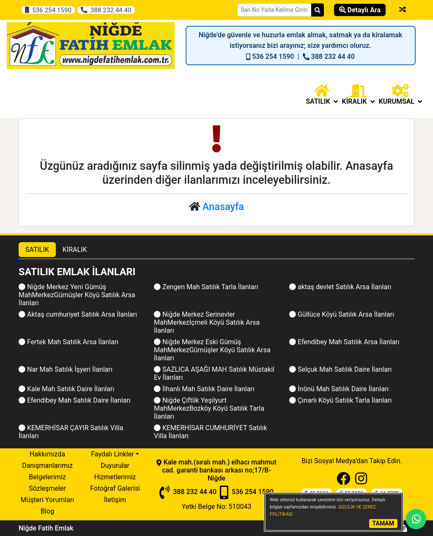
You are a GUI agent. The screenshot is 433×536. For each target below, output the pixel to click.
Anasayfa (223, 207)
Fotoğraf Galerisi (115, 488)
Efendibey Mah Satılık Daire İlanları (75, 400)
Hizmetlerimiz (115, 477)
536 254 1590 (48, 10)
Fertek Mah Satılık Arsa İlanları (68, 342)
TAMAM (383, 523)
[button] (321, 94)
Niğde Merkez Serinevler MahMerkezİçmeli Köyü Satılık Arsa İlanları (207, 322)
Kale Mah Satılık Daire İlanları (66, 389)
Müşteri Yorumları (47, 500)
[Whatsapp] (416, 519)
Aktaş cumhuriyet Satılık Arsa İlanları (78, 314)
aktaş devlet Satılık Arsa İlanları (340, 287)
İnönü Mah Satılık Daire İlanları (339, 389)
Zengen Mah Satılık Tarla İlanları (206, 287)
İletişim (115, 500)
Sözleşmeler (47, 488)
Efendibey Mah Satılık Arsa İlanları (344, 342)
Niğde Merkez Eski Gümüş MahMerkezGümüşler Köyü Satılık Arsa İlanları (212, 350)
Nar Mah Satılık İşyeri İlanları (65, 369)
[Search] (317, 10)
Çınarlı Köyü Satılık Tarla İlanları (340, 400)
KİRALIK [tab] (75, 250)
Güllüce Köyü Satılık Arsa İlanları (341, 314)
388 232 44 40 (106, 10)
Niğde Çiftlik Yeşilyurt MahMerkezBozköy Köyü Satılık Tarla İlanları (209, 408)
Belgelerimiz (47, 477)
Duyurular (115, 465)
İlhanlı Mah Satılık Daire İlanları (204, 389)
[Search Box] (274, 10)
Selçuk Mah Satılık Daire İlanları (340, 369)
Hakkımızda (47, 454)
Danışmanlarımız (47, 465)
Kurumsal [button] (400, 94)
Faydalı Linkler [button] (112, 454)
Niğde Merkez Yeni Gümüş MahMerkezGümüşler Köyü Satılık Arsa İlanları (77, 295)
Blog (47, 511)
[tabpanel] (216, 354)
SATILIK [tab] (37, 250)
